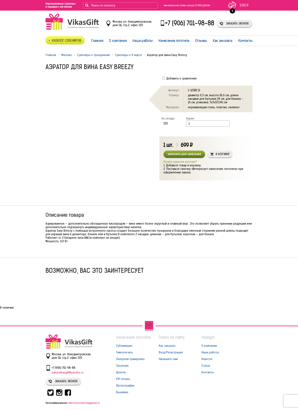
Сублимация (124, 346)
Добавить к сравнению (179, 78)
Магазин (66, 55)
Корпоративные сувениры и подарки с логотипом (61, 5)
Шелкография (125, 385)
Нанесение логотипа (174, 40)
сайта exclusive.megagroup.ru (84, 402)
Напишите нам (168, 359)
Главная (97, 40)
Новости (206, 359)
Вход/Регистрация (171, 352)
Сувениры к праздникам (93, 55)
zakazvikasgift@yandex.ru (68, 372)
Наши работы (142, 40)
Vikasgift (208, 337)
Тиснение (122, 365)
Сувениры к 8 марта (128, 55)
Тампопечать (124, 352)
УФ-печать (123, 379)
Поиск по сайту (172, 337)
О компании (118, 40)
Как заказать (222, 40)
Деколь (121, 372)
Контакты (245, 40)
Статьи (205, 365)
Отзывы (201, 40)
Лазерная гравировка (130, 359)
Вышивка (122, 392)
